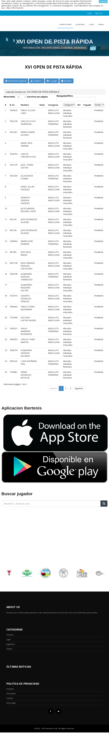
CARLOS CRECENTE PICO (28, 155)
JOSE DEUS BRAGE (26, 253)
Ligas (8, 639)
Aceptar (103, 1)
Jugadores (80, 24)
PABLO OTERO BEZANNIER (28, 308)
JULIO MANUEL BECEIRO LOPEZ (28, 210)
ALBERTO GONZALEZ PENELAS (26, 298)
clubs (91, 24)
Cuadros (36, 80)
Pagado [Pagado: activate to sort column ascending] (87, 105)
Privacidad (10, 693)
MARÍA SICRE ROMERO (27, 242)
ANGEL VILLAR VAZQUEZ (27, 188)
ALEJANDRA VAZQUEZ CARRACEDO (27, 277)
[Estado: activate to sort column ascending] (99, 105)
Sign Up (98, 13)
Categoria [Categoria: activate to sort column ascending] (53, 105)
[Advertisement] (19, 526)
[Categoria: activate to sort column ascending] (69, 105)
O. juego (52, 80)
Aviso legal (11, 703)
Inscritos (66, 80)
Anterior (53, 388)
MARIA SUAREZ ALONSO (28, 133)
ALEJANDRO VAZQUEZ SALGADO (26, 353)
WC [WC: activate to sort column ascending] (79, 105)
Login (89, 13)
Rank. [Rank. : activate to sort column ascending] (42, 105)
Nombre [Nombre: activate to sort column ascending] (25, 105)
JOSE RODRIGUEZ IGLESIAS (29, 221)
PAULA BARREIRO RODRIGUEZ (26, 331)
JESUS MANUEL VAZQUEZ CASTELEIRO (28, 266)
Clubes (9, 648)
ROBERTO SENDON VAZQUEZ (25, 200)
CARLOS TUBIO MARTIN (28, 340)
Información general (15, 80)
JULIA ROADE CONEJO (27, 177)
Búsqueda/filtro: (76, 98)
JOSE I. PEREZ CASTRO (27, 166)
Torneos (10, 634)
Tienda (101, 24)
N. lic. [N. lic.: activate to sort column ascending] (12, 105)
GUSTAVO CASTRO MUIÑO (28, 319)
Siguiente (79, 388)
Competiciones (65, 24)
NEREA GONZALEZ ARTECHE (26, 375)
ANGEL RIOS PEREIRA (26, 144)
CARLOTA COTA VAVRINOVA (28, 122)
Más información (14, 8)
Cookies (9, 698)
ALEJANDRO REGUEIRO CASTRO (26, 287)
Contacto (10, 689)
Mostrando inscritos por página (26, 97)
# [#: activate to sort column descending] (5, 105)
